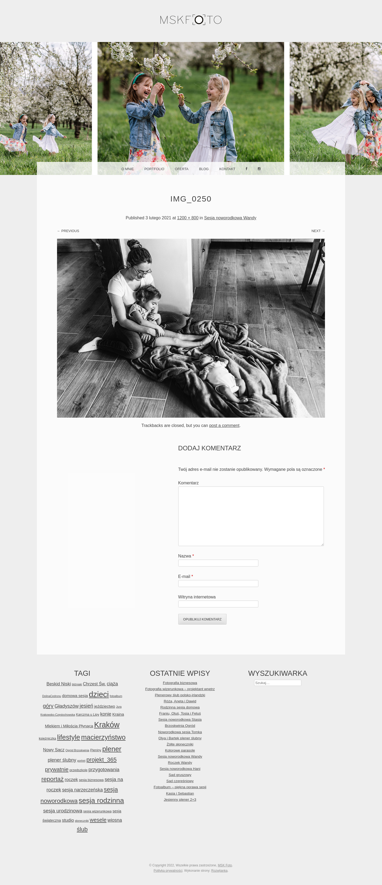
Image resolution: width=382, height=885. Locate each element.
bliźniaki (77, 684)
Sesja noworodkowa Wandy (230, 218)
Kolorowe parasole (180, 750)
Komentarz (188, 483)
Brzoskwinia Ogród (180, 726)
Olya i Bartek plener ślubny (179, 738)
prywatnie (56, 769)
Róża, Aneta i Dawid (180, 701)
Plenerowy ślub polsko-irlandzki (180, 695)
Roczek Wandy (180, 763)
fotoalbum (116, 696)
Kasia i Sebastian (180, 793)
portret (81, 760)
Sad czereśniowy (180, 781)
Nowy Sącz (53, 749)
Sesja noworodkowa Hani (180, 769)
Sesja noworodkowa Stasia (180, 720)
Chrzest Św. (94, 683)
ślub (82, 829)
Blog (204, 169)
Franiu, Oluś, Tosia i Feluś (180, 713)
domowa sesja (75, 695)
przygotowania (104, 769)
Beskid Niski (58, 683)
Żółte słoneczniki (180, 744)
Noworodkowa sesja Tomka (180, 732)
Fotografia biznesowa (180, 683)
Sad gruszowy (180, 775)
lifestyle (68, 737)
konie (105, 714)
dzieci (99, 694)
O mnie (127, 169)
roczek (71, 779)
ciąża (112, 683)
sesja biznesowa (91, 780)
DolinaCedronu (51, 696)
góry (48, 706)
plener (111, 749)
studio (68, 820)
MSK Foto (225, 865)
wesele (98, 820)
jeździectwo (104, 706)
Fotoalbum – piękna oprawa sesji (180, 787)
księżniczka (47, 738)
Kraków (107, 724)
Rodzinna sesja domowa (179, 707)
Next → (318, 231)
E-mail (185, 576)
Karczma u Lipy (87, 714)
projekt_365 (101, 759)
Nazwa (186, 556)
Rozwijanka (219, 871)
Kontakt (227, 169)
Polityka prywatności (168, 871)
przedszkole (79, 770)
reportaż (52, 778)
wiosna (114, 820)
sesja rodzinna (101, 800)
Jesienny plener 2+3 (180, 800)
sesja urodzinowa (62, 810)
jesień (86, 706)
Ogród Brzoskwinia (77, 750)
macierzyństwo (103, 737)
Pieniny (95, 750)
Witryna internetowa (197, 597)
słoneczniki (82, 820)
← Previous (68, 231)
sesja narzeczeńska (82, 789)
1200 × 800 (188, 218)
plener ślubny (62, 760)
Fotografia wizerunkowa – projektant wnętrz (180, 689)
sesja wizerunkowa (97, 811)
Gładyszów (66, 706)
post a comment (224, 425)
